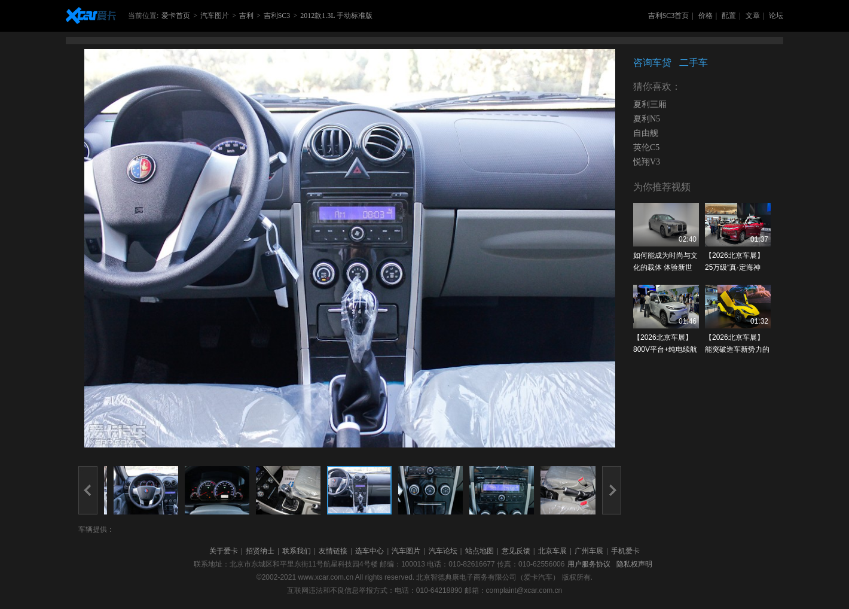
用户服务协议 (588, 564)
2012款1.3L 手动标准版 (336, 15)
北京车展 (552, 551)
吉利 (246, 15)
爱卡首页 (175, 15)
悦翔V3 (646, 161)
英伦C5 (646, 147)
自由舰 (645, 133)
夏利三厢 (650, 104)
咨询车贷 (652, 62)
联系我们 (296, 551)
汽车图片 (214, 15)
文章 (753, 15)
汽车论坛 (443, 551)
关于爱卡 (223, 551)
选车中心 (369, 551)
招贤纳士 (260, 551)
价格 (705, 15)
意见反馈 (516, 551)
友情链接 (333, 551)
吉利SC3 (277, 15)
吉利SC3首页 (668, 15)
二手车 (693, 62)
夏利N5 (646, 118)
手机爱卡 (625, 551)
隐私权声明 (634, 564)
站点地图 (479, 551)
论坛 (776, 15)
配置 (729, 15)
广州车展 (589, 551)
